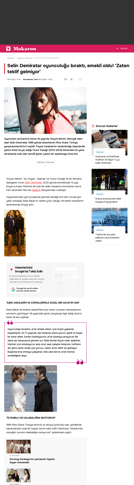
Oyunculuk (10, 137)
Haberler (11, 57)
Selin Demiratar (18, 141)
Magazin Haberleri (25, 57)
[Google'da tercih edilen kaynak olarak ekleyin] (24, 288)
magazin (36, 189)
